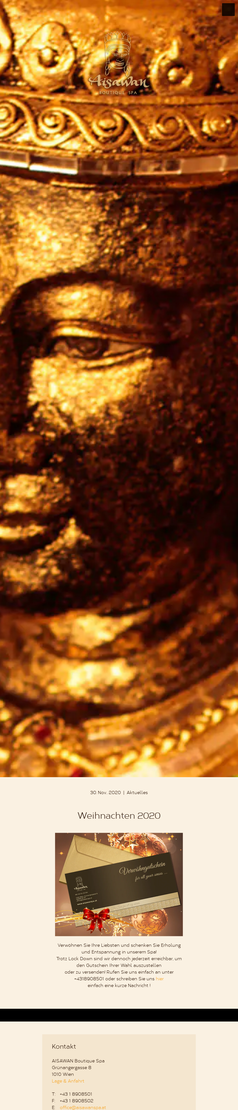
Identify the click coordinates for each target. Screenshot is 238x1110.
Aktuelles (137, 793)
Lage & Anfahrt (68, 1081)
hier (160, 979)
